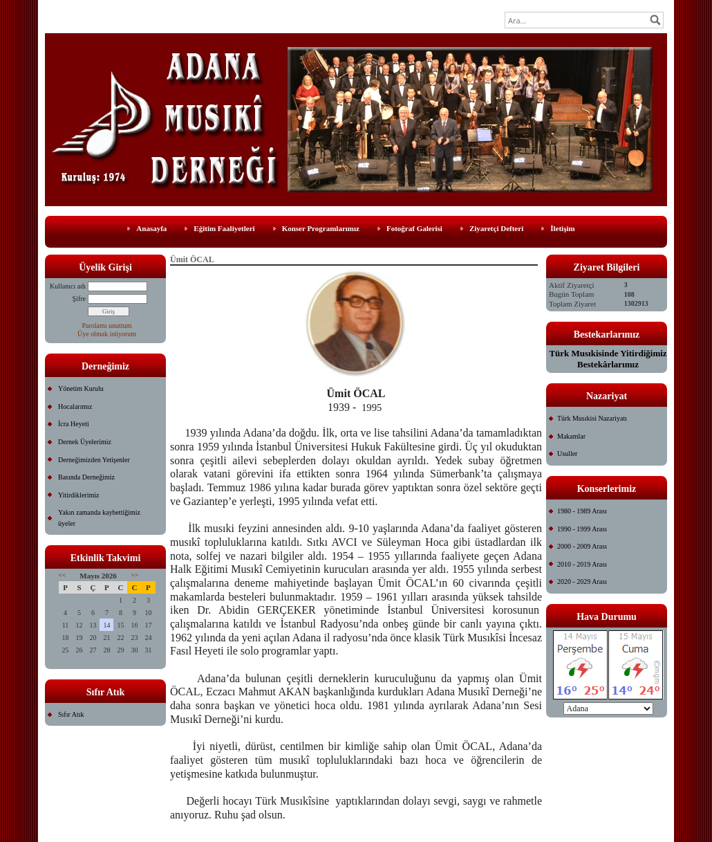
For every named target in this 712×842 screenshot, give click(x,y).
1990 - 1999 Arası (582, 529)
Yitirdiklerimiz (78, 495)
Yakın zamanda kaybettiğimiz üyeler (99, 518)
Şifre (79, 298)
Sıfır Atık (71, 714)
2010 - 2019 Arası (582, 564)
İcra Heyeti (73, 424)
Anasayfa (151, 228)
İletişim (562, 228)
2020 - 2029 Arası (582, 581)
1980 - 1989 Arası (582, 511)
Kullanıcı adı (68, 286)
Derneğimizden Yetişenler (94, 460)
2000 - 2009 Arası (582, 546)
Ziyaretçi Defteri (496, 228)
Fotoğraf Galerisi (414, 228)
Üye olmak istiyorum (106, 334)
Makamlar (571, 436)
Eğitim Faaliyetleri (224, 228)
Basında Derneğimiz (86, 477)
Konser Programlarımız (320, 228)
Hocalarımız (75, 406)
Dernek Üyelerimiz (84, 442)
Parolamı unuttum (107, 325)
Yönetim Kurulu (81, 388)
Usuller (567, 453)
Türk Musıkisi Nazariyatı (592, 418)
